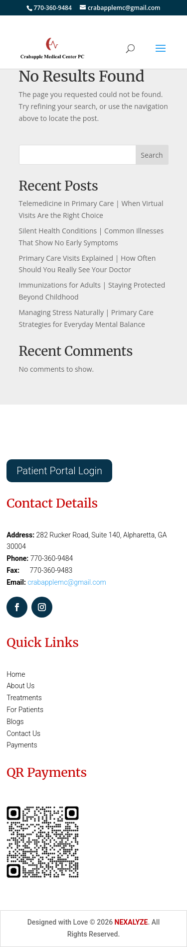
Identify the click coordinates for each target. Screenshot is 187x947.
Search (152, 155)
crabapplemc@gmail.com (66, 582)
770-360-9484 (52, 7)
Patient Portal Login (59, 471)
